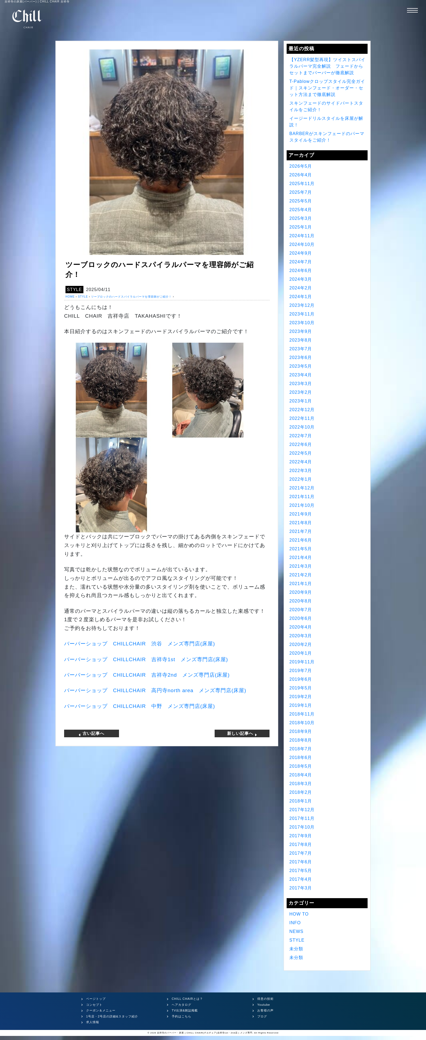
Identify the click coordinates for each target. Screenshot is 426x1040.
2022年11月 (302, 418)
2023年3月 (300, 383)
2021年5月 (300, 548)
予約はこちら (181, 1016)
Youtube (263, 1004)
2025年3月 (300, 218)
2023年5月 (300, 366)
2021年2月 (300, 575)
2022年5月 (300, 453)
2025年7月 (300, 192)
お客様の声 (265, 1010)
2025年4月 (300, 209)
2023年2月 (300, 392)
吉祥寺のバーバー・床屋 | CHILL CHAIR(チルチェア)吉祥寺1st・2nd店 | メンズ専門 (204, 1033)
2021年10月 (302, 505)
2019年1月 (300, 705)
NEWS (296, 931)
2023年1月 (300, 401)
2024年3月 (300, 279)
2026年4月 (300, 175)
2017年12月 (302, 809)
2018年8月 (300, 740)
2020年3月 (300, 635)
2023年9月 (300, 331)
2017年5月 (300, 870)
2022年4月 (300, 462)
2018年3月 (300, 783)
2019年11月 (302, 662)
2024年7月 (300, 262)
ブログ (262, 1016)
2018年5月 (300, 766)
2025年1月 (300, 227)
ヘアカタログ (181, 1004)
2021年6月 (300, 540)
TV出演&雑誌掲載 (185, 1010)
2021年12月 (302, 488)
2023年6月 (300, 357)
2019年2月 (300, 696)
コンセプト (94, 1004)
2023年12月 (302, 305)
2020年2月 (300, 644)
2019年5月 (300, 688)
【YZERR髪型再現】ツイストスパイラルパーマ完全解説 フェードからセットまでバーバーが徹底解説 (327, 66)
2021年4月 (300, 557)
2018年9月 (300, 731)
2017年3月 (300, 888)
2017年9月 (300, 835)
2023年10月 (302, 322)
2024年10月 (302, 244)
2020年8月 (300, 601)
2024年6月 (300, 270)
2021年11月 (302, 496)
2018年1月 (300, 801)
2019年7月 (300, 670)
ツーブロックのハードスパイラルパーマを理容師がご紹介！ (131, 296)
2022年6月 (300, 444)
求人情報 (92, 1022)
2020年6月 (300, 618)
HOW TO (299, 914)
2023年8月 (300, 340)
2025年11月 (302, 183)
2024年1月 (300, 296)
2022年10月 (302, 427)
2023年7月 (300, 348)
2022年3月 (300, 470)
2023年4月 (300, 375)
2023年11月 (302, 314)
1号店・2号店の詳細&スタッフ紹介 (112, 1016)
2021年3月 (300, 566)
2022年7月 (300, 435)
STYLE (74, 289)
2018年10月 (302, 722)
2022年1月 (300, 479)
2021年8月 (300, 522)
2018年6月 (300, 757)
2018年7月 (300, 749)
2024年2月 (300, 288)
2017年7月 (300, 853)
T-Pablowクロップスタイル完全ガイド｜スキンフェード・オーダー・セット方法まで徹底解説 (327, 88)
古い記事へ (91, 733)
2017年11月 (302, 818)
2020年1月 (300, 653)
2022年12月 (302, 409)
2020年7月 (300, 609)
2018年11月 (302, 714)
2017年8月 (300, 844)
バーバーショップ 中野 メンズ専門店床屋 (139, 706)
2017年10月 (302, 827)
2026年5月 (300, 166)
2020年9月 (300, 592)
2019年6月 (300, 679)
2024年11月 (302, 235)
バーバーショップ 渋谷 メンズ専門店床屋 (139, 644)
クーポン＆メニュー (100, 1010)
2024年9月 (300, 253)
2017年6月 (300, 862)
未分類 (296, 949)
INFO (295, 922)
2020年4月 (300, 627)
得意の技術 (265, 998)
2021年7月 (300, 531)
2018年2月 (300, 792)
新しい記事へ (242, 733)
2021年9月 (300, 514)
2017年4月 (300, 879)
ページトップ (96, 998)
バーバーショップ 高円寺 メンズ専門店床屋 (155, 690)
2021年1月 (300, 583)
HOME (70, 296)
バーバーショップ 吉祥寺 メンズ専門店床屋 (146, 659)
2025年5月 (300, 201)
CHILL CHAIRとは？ (187, 998)
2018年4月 (300, 775)
